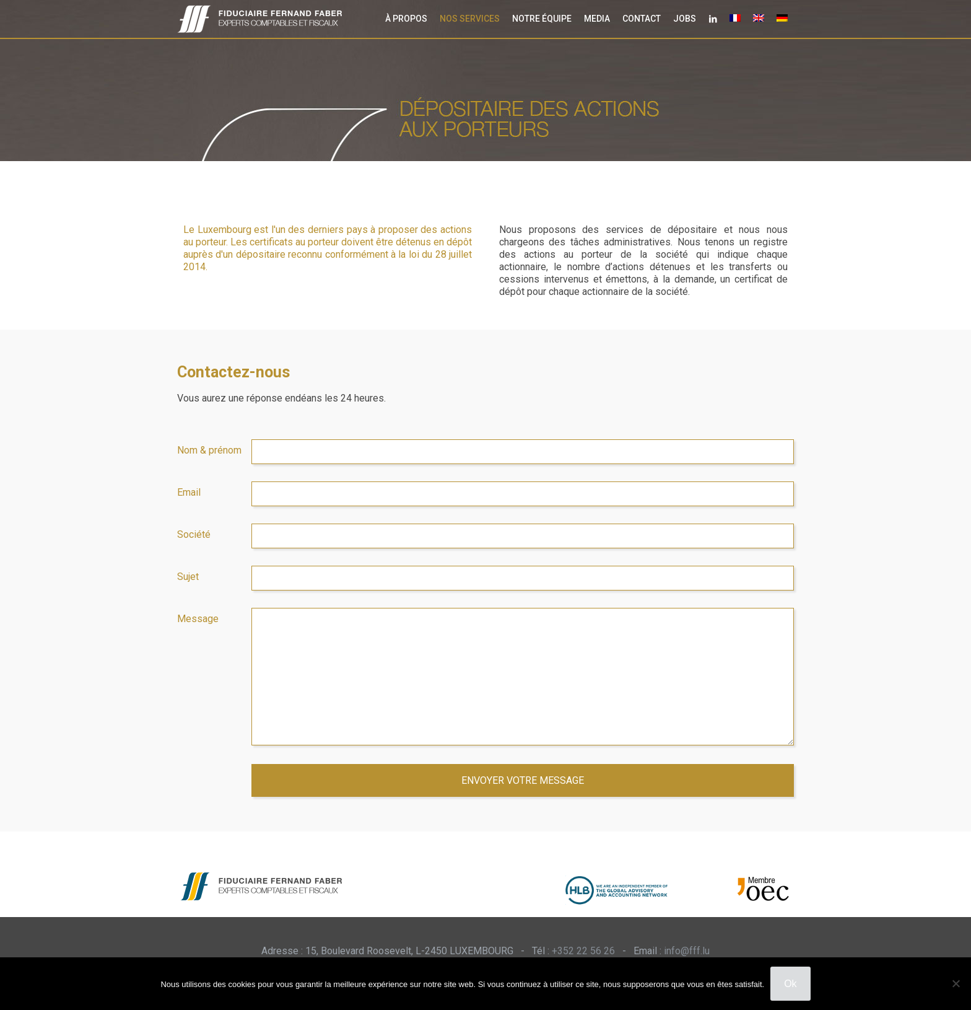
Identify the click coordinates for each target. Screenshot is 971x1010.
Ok (790, 983)
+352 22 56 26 (583, 951)
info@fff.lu (687, 951)
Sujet (188, 576)
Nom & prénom (209, 450)
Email (189, 492)
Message (198, 619)
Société (194, 534)
